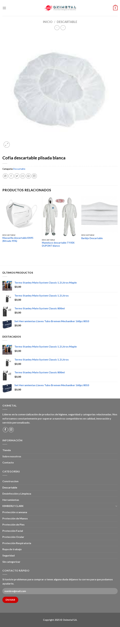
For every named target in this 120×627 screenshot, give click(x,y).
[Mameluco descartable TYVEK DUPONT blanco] (60, 216)
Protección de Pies (13, 524)
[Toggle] (116, 506)
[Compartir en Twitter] (17, 176)
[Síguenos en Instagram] (11, 429)
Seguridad (8, 555)
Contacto (8, 462)
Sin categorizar (11, 561)
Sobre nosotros (11, 456)
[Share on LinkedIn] (34, 176)
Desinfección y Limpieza (16, 493)
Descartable (67, 22)
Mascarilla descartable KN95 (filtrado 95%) (17, 239)
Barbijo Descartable (92, 238)
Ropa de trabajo (12, 549)
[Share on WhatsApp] (5, 176)
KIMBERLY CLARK (13, 505)
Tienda (6, 450)
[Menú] (4, 8)
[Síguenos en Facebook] (5, 429)
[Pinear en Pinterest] (28, 176)
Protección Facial (12, 530)
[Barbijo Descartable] (99, 214)
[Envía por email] (22, 176)
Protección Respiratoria (16, 543)
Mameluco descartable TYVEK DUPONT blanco (58, 244)
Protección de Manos (15, 518)
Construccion (10, 481)
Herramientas (10, 499)
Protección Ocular (13, 536)
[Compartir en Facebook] (11, 176)
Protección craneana (14, 512)
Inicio (47, 22)
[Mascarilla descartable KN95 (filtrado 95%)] (20, 214)
